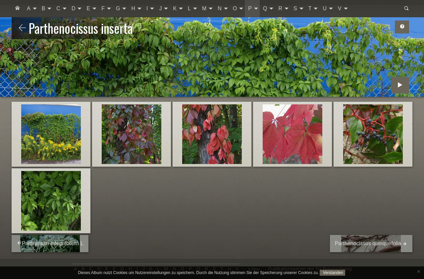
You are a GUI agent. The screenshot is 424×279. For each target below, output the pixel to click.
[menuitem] (18, 8)
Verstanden (332, 272)
